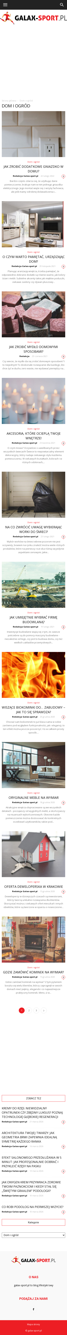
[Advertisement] (33, 61)
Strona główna (9, 100)
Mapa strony (33, 1324)
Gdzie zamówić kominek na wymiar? (33, 972)
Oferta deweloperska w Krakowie (33, 886)
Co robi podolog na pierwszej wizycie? (32, 1207)
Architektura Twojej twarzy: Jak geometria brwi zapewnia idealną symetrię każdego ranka (29, 1137)
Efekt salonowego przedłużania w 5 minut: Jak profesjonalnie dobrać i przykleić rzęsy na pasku (32, 1161)
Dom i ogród (33, 162)
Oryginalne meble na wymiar (34, 797)
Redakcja (24, 356)
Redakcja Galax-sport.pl (25, 176)
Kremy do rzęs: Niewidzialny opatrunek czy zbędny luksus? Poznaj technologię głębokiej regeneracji (32, 1112)
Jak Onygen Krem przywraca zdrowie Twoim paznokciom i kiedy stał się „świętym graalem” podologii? (31, 1186)
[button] (62, 5)
